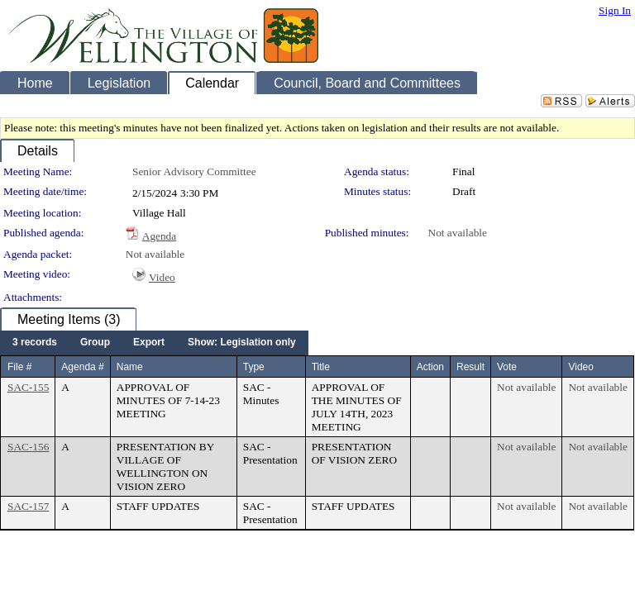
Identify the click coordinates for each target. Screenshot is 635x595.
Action (430, 367)
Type (254, 367)
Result (470, 367)
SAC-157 (28, 506)
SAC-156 (28, 446)
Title (321, 367)
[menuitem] (35, 343)
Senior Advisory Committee (194, 171)
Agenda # (82, 367)
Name (130, 367)
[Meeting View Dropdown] (242, 343)
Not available (457, 232)
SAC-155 (28, 387)
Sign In (615, 10)
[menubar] (154, 343)
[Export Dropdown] (148, 343)
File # (19, 367)
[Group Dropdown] (95, 343)
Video (162, 277)
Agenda (159, 236)
